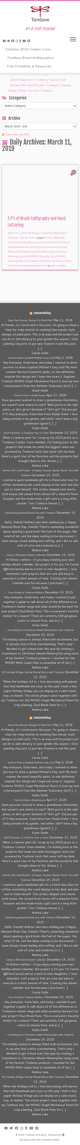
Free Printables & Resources (29, 66)
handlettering (44, 251)
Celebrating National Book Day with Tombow (30, 513)
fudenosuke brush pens (22, 247)
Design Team (39, 233)
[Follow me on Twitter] (9, 41)
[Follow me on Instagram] (17, 41)
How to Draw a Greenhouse (30, 395)
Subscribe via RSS (17, 134)
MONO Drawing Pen (42, 256)
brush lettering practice (33, 242)
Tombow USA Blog (42, 313)
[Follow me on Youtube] (25, 41)
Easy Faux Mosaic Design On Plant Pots (30, 320)
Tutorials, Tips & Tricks (21, 237)
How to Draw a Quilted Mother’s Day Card (31, 358)
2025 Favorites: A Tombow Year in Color (38, 80)
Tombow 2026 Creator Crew (28, 49)
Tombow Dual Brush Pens (56, 261)
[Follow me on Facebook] (13, 41)
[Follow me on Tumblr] (21, 41)
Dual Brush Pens (59, 242)
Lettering (60, 251)
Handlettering (56, 233)
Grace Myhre (58, 265)
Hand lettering (26, 251)
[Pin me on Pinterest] (29, 41)
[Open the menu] (73, 39)
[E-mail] (5, 41)
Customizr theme (50, 1139)
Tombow (34, 261)
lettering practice (18, 256)
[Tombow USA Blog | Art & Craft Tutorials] (40, 13)
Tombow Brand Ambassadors (30, 57)
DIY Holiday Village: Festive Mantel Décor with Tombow (33, 672)
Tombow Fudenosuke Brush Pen (28, 265)
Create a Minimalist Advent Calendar (26, 555)
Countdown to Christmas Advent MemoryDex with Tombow (40, 630)
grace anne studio (47, 247)
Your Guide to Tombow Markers (26, 592)
